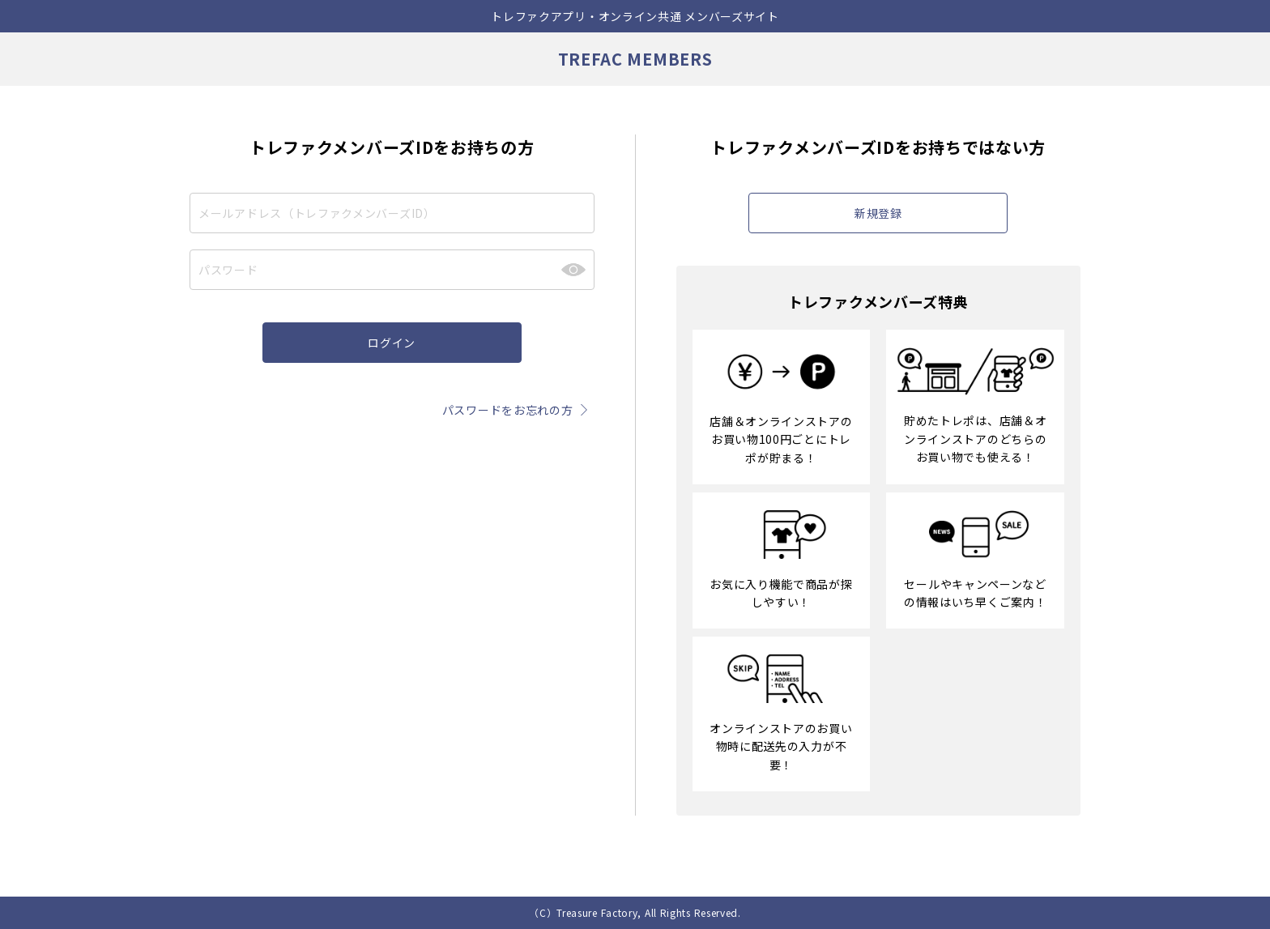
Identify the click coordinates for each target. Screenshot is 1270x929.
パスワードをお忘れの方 (518, 409)
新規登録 (878, 213)
